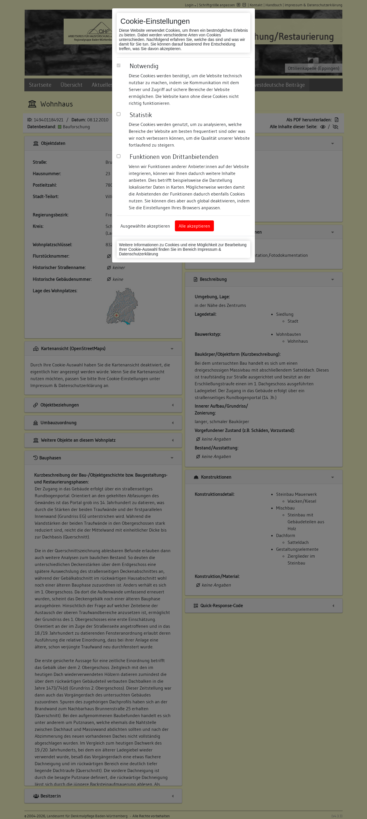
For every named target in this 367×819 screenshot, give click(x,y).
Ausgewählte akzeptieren (145, 226)
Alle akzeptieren (194, 226)
